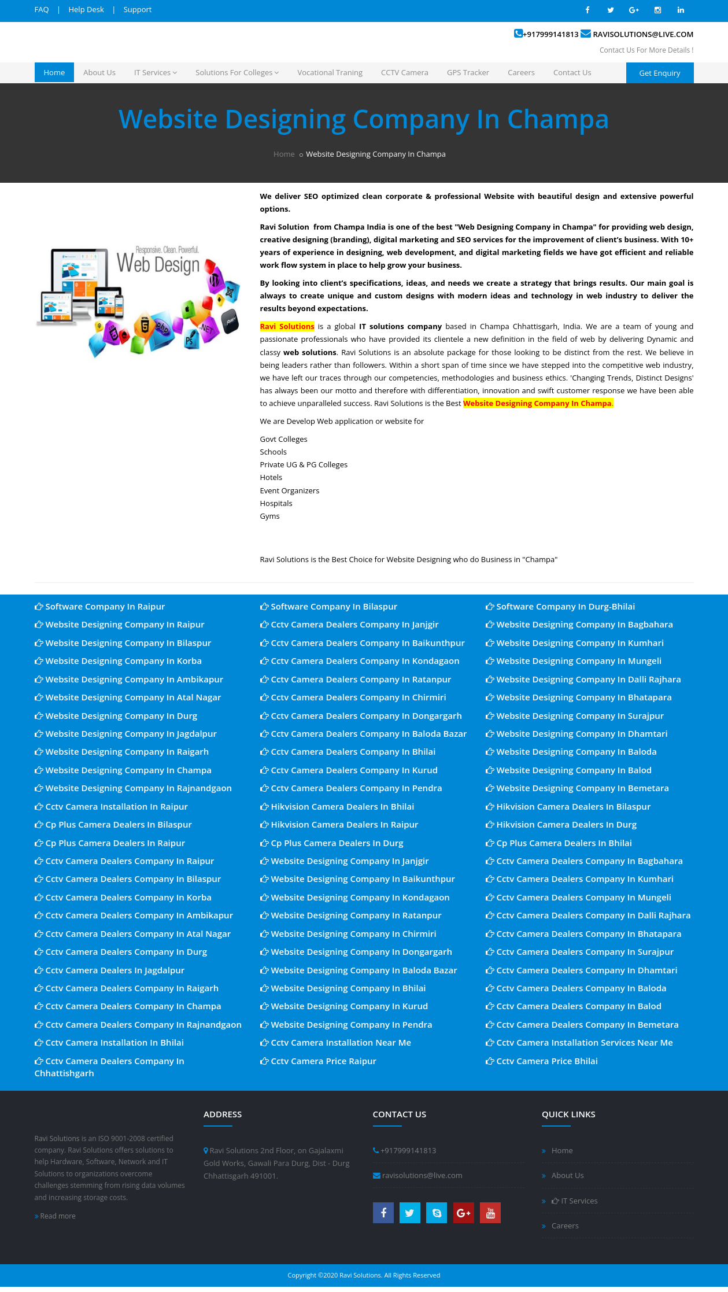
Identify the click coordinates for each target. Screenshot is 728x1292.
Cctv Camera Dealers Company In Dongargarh (361, 715)
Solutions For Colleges (237, 72)
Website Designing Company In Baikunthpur (358, 878)
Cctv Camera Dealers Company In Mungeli (578, 897)
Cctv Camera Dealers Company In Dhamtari (582, 970)
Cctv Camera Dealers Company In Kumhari (580, 878)
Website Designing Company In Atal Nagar (128, 697)
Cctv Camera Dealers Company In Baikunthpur (362, 642)
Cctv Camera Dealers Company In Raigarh (127, 988)
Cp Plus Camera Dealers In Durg (332, 842)
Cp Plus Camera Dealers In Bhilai (559, 842)
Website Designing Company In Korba (118, 660)
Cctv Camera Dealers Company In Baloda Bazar (363, 733)
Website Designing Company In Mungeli (574, 660)
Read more (55, 1216)
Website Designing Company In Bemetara (578, 787)
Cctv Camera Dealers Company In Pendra (351, 787)
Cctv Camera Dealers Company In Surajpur (580, 951)
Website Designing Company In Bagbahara (580, 624)
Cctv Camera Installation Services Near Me (580, 1042)
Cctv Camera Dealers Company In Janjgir (349, 624)
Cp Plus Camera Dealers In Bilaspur (113, 824)
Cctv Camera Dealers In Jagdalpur (110, 970)
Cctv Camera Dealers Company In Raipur (125, 860)
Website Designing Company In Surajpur (575, 715)
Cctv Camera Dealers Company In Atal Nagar (133, 933)
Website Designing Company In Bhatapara (579, 697)
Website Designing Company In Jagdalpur (126, 733)
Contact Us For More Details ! (646, 50)
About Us (99, 72)
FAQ (42, 9)
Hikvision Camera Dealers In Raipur (339, 824)
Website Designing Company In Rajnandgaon (133, 787)
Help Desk (86, 9)
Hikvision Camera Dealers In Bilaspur (568, 806)
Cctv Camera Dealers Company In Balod (574, 1006)
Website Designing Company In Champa (123, 770)
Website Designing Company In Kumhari (575, 642)
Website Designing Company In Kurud (344, 1006)
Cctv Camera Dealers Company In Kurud (349, 770)
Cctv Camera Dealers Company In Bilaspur (128, 878)
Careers (521, 72)
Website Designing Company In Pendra (346, 1024)
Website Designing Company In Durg (116, 715)
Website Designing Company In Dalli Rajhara (583, 679)
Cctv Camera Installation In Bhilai (109, 1042)
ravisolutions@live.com (643, 34)
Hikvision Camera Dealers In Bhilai (337, 806)
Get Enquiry (660, 73)
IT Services (155, 72)
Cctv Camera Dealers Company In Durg (121, 951)
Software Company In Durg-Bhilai (560, 606)
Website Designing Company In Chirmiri (348, 933)
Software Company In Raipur (100, 606)
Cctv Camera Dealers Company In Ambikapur (134, 915)
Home (54, 72)
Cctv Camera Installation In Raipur (112, 806)
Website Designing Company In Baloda (571, 751)
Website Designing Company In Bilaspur (123, 642)
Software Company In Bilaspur (329, 606)
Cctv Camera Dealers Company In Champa (128, 1006)
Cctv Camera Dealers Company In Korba (123, 897)
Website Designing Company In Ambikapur (129, 679)
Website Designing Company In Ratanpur (351, 915)
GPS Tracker (468, 72)
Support (138, 9)
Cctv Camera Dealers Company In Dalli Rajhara (588, 915)
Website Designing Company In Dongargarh (356, 951)
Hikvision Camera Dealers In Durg (561, 824)
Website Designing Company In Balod (569, 770)
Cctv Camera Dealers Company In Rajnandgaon (138, 1024)
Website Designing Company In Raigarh (122, 751)
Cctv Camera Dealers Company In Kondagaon (360, 660)
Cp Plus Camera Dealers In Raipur (110, 842)
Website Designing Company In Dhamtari (577, 733)
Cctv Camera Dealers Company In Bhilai (348, 751)
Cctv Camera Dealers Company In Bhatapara (584, 933)
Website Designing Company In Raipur (120, 624)
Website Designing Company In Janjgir (344, 860)
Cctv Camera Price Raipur (318, 1060)
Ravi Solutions (57, 1138)
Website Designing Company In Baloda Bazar (358, 970)
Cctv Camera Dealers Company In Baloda (576, 988)
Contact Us (572, 72)
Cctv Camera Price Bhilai (542, 1060)
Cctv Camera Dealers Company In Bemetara (582, 1024)
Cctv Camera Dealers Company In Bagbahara (584, 860)
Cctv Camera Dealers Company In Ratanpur (356, 679)
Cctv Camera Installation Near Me (336, 1042)
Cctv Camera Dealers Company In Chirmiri (353, 697)
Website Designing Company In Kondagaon (355, 897)
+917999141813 (551, 34)
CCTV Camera (404, 72)
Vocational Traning (330, 72)
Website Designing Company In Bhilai (343, 988)
